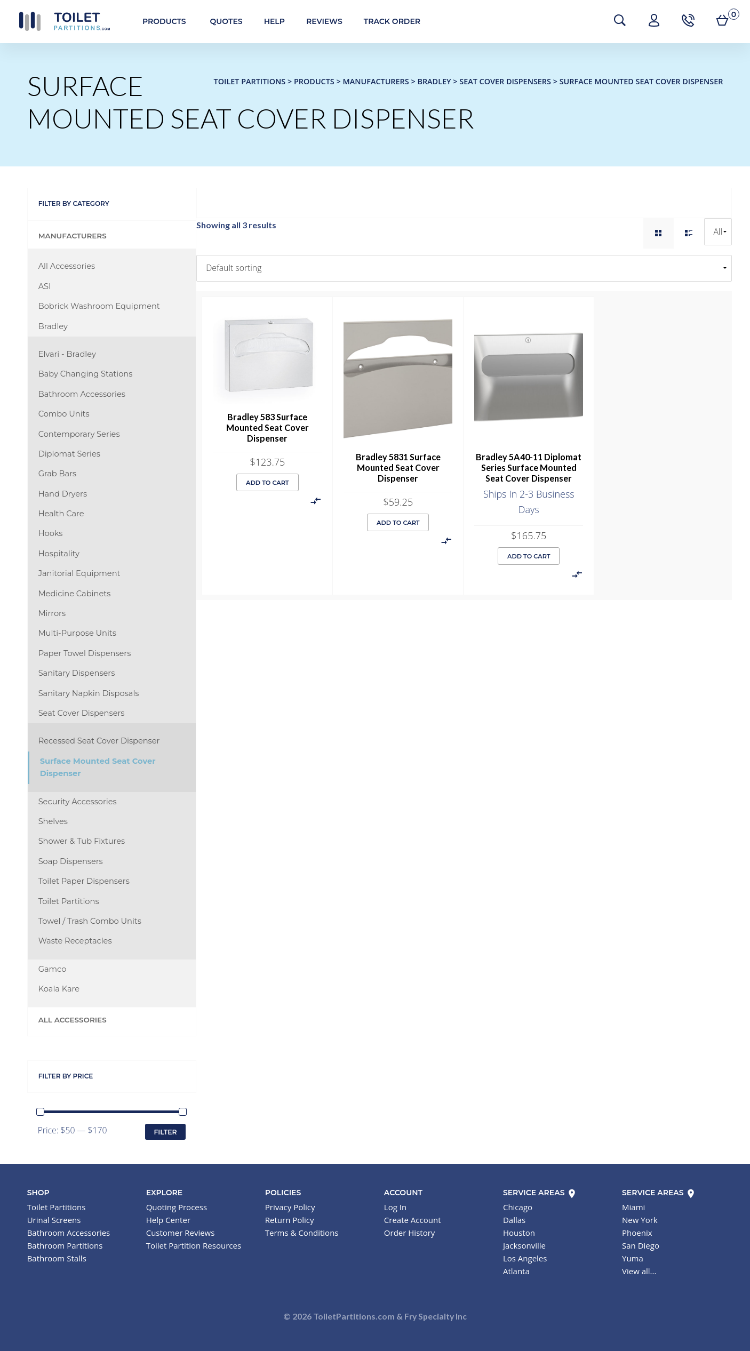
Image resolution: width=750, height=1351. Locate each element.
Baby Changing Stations (85, 374)
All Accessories (66, 266)
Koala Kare (58, 989)
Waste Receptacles (75, 941)
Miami (633, 1207)
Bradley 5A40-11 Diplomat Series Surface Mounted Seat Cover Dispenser (528, 467)
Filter (165, 1132)
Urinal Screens (54, 1219)
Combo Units (64, 414)
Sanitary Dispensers (76, 673)
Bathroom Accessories (81, 394)
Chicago (517, 1207)
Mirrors (52, 613)
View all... (639, 1271)
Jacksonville (524, 1245)
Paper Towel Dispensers (84, 653)
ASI (44, 286)
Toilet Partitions (58, 21)
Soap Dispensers (70, 861)
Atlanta (516, 1271)
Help (269, 21)
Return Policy (289, 1219)
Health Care (61, 513)
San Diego (640, 1245)
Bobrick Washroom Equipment (99, 306)
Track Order (386, 21)
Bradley (53, 326)
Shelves (53, 821)
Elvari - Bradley (67, 354)
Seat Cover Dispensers (81, 713)
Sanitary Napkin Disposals (88, 693)
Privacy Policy (290, 1207)
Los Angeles (525, 1258)
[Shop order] (464, 268)
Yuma (632, 1258)
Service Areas (540, 1192)
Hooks (50, 533)
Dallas (514, 1219)
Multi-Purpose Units (77, 633)
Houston (519, 1232)
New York (640, 1219)
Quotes (220, 21)
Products (159, 21)
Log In (395, 1207)
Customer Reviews (180, 1232)
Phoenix (637, 1232)
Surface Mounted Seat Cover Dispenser (98, 767)
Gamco (52, 969)
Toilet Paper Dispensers (84, 881)
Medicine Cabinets (74, 593)
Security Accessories (77, 801)
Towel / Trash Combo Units (89, 921)
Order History (409, 1232)
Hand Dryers (62, 494)
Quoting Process (176, 1207)
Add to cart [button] (267, 482)
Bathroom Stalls (56, 1258)
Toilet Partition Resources (193, 1245)
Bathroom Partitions (65, 1245)
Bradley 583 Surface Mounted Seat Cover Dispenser (267, 427)
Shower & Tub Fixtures (81, 841)
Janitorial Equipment (79, 573)
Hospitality (58, 553)
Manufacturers (72, 235)
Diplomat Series (69, 454)
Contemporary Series (79, 434)
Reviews (319, 21)
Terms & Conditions (302, 1232)
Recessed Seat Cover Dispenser (99, 741)
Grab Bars (57, 473)
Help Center (168, 1219)
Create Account (412, 1219)
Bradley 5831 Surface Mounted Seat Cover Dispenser (398, 467)
